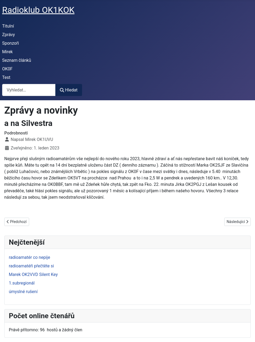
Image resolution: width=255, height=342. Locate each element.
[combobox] (29, 90)
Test (6, 77)
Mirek (7, 51)
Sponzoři (10, 43)
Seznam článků (16, 60)
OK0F (7, 68)
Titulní (8, 26)
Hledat (69, 90)
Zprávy (8, 34)
